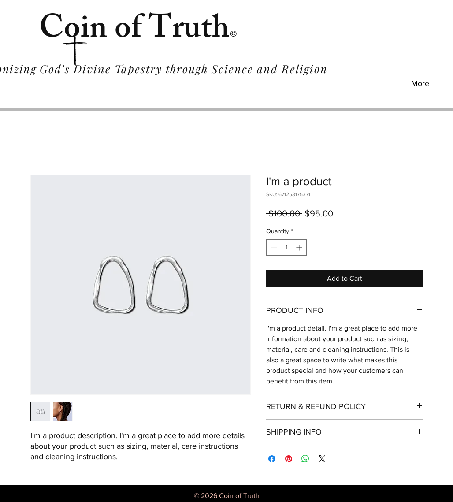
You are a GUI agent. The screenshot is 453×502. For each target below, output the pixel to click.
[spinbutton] (286, 247)
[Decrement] (272, 247)
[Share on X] (322, 459)
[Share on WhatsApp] (305, 459)
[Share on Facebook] (272, 459)
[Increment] (299, 247)
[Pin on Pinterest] (288, 459)
